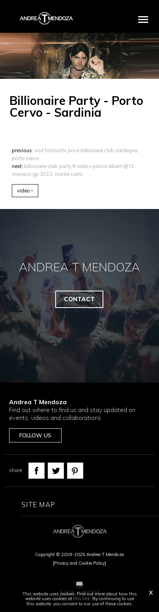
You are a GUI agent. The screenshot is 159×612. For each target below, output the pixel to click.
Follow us (35, 435)
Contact (79, 299)
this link (81, 598)
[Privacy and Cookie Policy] (79, 563)
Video (23, 190)
